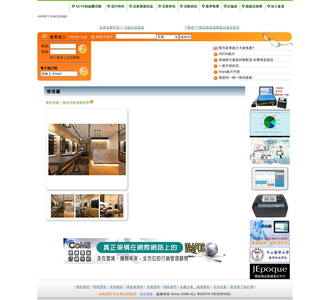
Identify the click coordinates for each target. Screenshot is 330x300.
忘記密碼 (73, 57)
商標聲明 (99, 287)
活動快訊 (190, 6)
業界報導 (212, 6)
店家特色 (169, 6)
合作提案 (220, 287)
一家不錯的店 (229, 66)
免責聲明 (153, 287)
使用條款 (116, 287)
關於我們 (83, 287)
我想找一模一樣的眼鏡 (235, 77)
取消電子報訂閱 (242, 287)
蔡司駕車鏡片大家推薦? (236, 48)
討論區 (232, 6)
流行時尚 (118, 6)
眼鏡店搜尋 (254, 6)
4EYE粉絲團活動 (89, 6)
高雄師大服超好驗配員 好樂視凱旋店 (246, 60)
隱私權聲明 (135, 287)
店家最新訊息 (143, 6)
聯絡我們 (170, 287)
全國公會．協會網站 (195, 287)
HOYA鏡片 (227, 54)
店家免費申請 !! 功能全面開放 (122, 27)
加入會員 (277, 6)
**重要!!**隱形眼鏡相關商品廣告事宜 (212, 27)
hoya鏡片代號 (229, 71)
